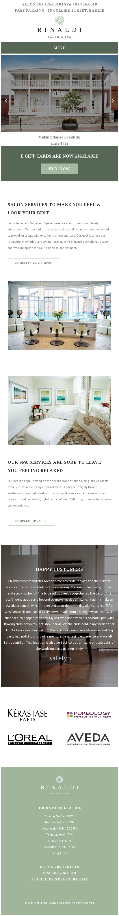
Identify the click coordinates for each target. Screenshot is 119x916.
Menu (59, 47)
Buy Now (59, 168)
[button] (6, 100)
